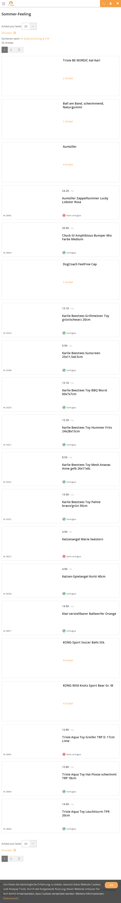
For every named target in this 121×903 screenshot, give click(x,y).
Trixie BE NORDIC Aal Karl (81, 60)
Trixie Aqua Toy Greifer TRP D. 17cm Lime (88, 739)
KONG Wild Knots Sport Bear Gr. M (88, 685)
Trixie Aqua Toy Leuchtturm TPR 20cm (85, 813)
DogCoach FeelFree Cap (80, 264)
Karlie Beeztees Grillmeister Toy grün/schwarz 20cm (85, 318)
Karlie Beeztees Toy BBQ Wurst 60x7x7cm (84, 392)
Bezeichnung (34, 38)
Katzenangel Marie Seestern (82, 539)
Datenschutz (10, 898)
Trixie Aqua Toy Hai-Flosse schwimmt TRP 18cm (89, 776)
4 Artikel (68, 164)
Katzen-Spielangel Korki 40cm (83, 576)
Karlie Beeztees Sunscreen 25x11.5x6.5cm (81, 355)
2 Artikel (68, 78)
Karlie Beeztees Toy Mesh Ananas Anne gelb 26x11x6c (86, 467)
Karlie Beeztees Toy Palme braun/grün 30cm (81, 504)
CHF (47, 38)
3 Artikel (68, 282)
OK (111, 885)
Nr (22, 38)
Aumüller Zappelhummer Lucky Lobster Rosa (85, 200)
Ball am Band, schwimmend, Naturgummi (83, 105)
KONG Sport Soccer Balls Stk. (84, 642)
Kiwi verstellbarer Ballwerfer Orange (89, 614)
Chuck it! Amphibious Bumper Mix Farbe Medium (87, 237)
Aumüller (70, 147)
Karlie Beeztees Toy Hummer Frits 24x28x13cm (87, 429)
